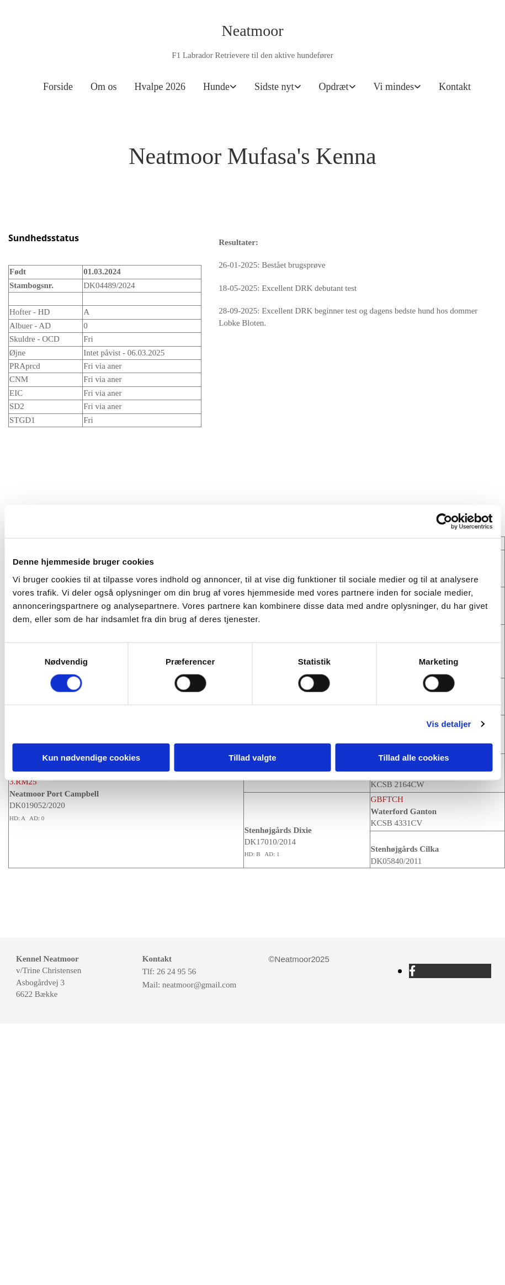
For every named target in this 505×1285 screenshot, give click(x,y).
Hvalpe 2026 (160, 86)
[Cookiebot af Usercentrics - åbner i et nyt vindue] (444, 521)
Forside (58, 86)
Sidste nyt (274, 86)
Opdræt (334, 86)
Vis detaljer (449, 724)
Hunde (216, 86)
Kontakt (455, 86)
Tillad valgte (252, 757)
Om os (104, 86)
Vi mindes (394, 86)
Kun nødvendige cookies (91, 757)
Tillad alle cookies (414, 757)
